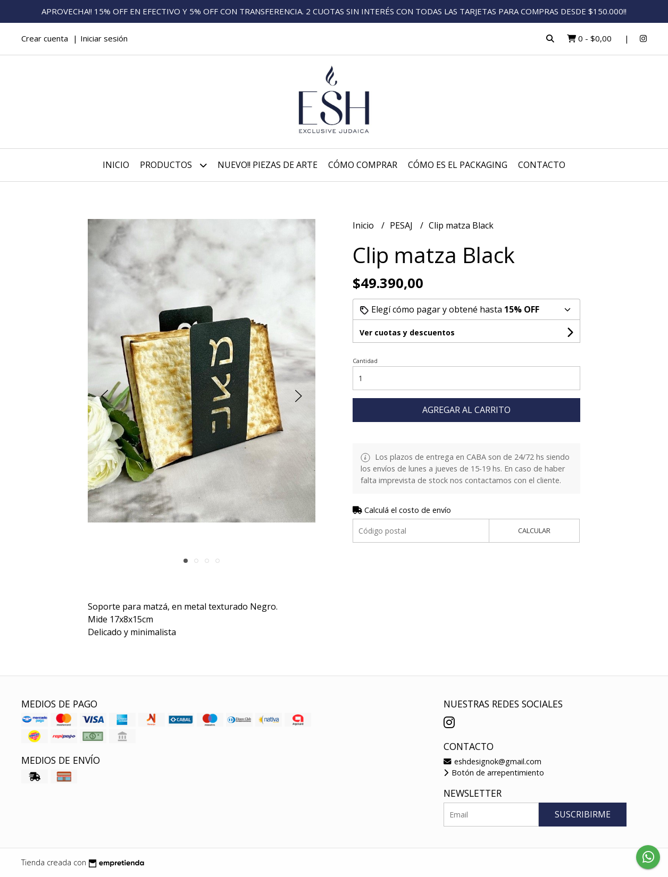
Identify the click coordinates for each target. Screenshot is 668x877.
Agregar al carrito (466, 410)
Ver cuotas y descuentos (407, 332)
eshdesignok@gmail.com (492, 761)
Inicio (116, 165)
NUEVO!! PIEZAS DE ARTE (268, 165)
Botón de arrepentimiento (494, 773)
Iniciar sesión (104, 38)
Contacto (541, 165)
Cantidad (365, 361)
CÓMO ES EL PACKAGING (457, 165)
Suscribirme (583, 814)
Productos (173, 165)
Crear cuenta (44, 38)
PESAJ (402, 225)
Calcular (534, 530)
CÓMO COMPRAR (362, 165)
